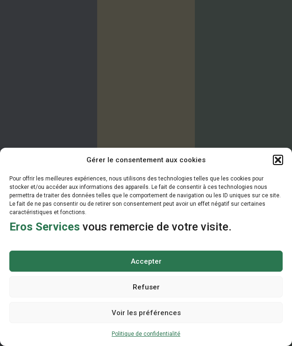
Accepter (146, 261)
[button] (278, 160)
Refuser (146, 287)
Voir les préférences (146, 313)
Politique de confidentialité (146, 334)
